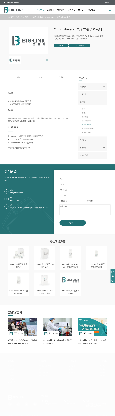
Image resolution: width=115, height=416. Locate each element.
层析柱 (84, 110)
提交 (72, 222)
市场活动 (72, 372)
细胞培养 (83, 87)
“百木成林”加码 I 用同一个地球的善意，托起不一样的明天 (92, 342)
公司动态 (71, 10)
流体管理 (83, 95)
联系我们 (92, 10)
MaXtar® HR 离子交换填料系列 (44, 266)
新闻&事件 (15, 312)
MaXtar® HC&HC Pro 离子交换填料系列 (70, 266)
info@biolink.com (13, 3)
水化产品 (83, 148)
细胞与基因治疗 (44, 372)
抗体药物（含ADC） (45, 365)
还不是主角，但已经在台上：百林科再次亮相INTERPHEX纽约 (22, 342)
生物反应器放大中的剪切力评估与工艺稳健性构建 (57, 342)
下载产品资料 (79, 45)
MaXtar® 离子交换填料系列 (18, 266)
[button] (10, 60)
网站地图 (83, 414)
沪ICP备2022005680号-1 (41, 414)
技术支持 (61, 10)
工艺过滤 (83, 141)
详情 (18, 78)
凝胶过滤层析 (86, 122)
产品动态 (72, 368)
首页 (12, 17)
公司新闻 (72, 365)
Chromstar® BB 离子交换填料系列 (96, 266)
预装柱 (84, 114)
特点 (40, 78)
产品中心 (40, 10)
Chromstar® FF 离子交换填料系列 (18, 292)
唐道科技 (104, 414)
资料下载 (102, 375)
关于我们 (81, 10)
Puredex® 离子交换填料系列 (70, 292)
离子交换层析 (38, 17)
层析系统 (85, 118)
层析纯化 (28, 17)
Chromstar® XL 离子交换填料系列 (57, 17)
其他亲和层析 (86, 133)
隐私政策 (91, 414)
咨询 (61, 45)
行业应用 (50, 10)
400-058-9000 (15, 200)
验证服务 (102, 372)
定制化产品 (84, 156)
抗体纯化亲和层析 (88, 129)
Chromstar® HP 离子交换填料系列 (44, 292)
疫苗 (40, 368)
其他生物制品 (43, 375)
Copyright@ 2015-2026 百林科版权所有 (20, 414)
